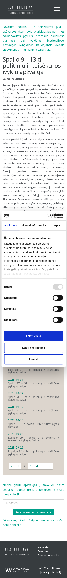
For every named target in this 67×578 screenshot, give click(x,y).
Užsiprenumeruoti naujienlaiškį (34, 511)
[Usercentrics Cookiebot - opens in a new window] (48, 215)
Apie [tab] (57, 225)
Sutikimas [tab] (10, 225)
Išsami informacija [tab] (34, 225)
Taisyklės (43, 551)
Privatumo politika (48, 555)
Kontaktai (43, 547)
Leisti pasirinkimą (33, 347)
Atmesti (34, 359)
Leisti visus (33, 335)
